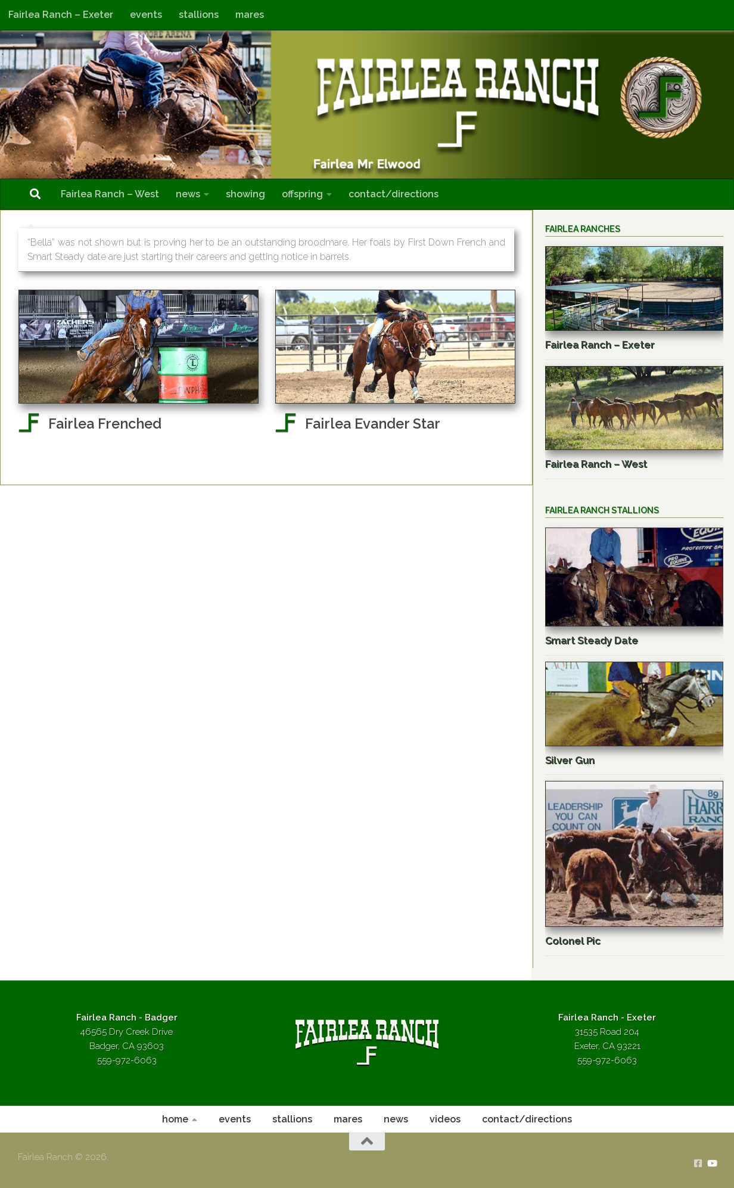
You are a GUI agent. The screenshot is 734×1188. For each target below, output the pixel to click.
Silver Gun (570, 760)
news (188, 194)
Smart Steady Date (591, 640)
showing (245, 194)
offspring (302, 194)
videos (445, 1119)
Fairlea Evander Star (372, 423)
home (175, 1119)
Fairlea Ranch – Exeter (60, 14)
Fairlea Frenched (104, 423)
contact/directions (393, 194)
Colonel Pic (573, 941)
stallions (199, 14)
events (146, 14)
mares (249, 14)
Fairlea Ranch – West (110, 194)
